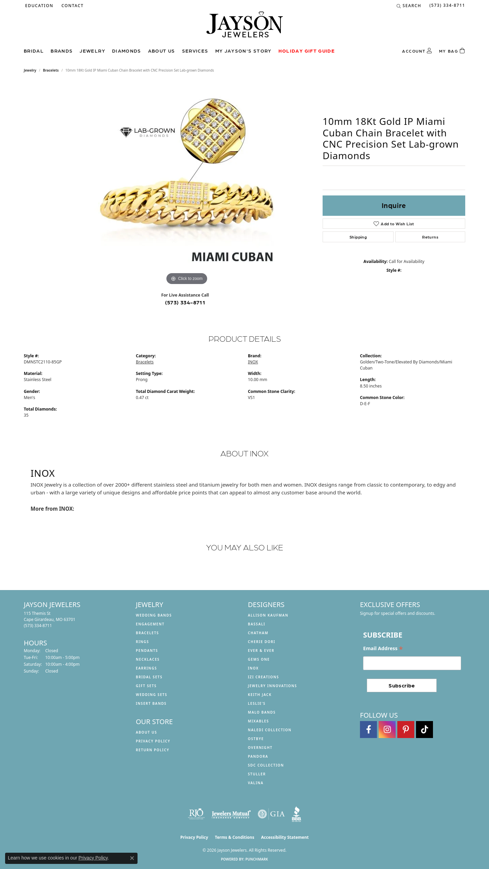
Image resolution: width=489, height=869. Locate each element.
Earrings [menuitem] (146, 668)
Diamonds (126, 50)
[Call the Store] (38, 625)
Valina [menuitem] (256, 782)
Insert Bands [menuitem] (151, 703)
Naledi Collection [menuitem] (270, 730)
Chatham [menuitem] (258, 632)
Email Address (383, 648)
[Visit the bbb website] (296, 814)
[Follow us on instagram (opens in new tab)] (387, 729)
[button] (38, 6)
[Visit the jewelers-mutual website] (231, 814)
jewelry (30, 70)
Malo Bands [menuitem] (262, 712)
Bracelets (51, 70)
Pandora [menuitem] (258, 756)
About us (161, 50)
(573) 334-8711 (185, 302)
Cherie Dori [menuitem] (261, 641)
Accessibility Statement (285, 837)
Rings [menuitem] (142, 641)
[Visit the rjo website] (196, 814)
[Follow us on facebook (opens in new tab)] (368, 729)
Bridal (34, 50)
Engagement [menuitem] (150, 624)
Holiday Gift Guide (306, 50)
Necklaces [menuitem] (148, 659)
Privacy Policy (153, 741)
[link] (72, 6)
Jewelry (92, 50)
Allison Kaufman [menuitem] (268, 615)
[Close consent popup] (132, 858)
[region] (187, 185)
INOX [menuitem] (253, 668)
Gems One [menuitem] (259, 659)
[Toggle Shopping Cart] (452, 51)
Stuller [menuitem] (257, 774)
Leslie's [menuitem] (257, 703)
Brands (62, 50)
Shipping (358, 236)
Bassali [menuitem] (256, 624)
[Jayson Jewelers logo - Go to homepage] (244, 28)
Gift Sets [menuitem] (146, 685)
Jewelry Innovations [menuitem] (272, 685)
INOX (253, 362)
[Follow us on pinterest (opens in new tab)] (405, 729)
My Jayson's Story (243, 50)
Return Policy (152, 750)
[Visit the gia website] (271, 814)
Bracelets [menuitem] (147, 632)
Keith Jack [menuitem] (260, 694)
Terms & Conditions (234, 837)
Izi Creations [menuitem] (263, 677)
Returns (430, 236)
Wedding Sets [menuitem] (151, 694)
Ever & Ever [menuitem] (261, 650)
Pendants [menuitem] (147, 650)
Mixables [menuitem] (258, 721)
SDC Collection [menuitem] (266, 765)
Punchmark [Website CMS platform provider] (257, 859)
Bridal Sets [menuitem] (149, 677)
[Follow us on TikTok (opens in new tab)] (424, 729)
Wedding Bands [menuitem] (154, 615)
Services (195, 50)
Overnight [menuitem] (260, 747)
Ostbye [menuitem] (256, 738)
